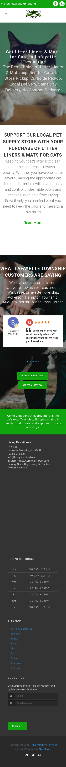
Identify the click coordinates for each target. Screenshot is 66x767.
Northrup (26, 302)
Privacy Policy (38, 744)
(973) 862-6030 (16, 454)
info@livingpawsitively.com (22, 457)
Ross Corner (52, 302)
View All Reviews (32, 375)
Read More (33, 223)
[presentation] (26, 712)
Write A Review (32, 385)
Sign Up (17, 726)
